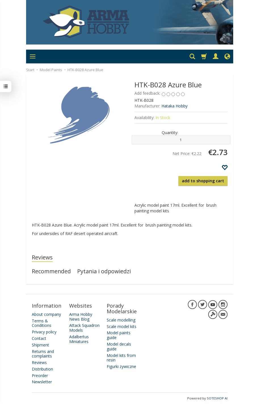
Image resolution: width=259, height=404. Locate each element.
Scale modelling (121, 320)
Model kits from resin (121, 358)
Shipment (40, 345)
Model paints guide (118, 335)
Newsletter (42, 381)
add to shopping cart (203, 180)
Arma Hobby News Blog (80, 317)
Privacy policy (44, 332)
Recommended (51, 271)
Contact (39, 338)
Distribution (42, 369)
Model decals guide (119, 346)
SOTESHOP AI (217, 398)
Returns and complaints (43, 354)
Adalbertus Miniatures (79, 339)
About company (46, 314)
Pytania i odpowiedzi (104, 271)
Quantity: (170, 132)
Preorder (40, 375)
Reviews (42, 257)
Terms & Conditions (41, 323)
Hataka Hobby (174, 106)
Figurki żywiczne (121, 366)
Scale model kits (121, 326)
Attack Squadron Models (84, 328)
